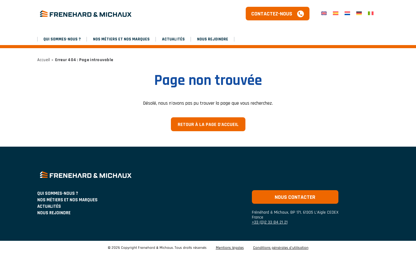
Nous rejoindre (212, 39)
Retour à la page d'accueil (208, 124)
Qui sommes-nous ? (62, 39)
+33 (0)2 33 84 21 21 (270, 222)
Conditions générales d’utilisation (281, 248)
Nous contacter (295, 197)
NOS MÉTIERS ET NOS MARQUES (121, 39)
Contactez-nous (271, 13)
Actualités (173, 39)
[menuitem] (324, 14)
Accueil (43, 59)
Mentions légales (230, 248)
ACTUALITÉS (49, 206)
